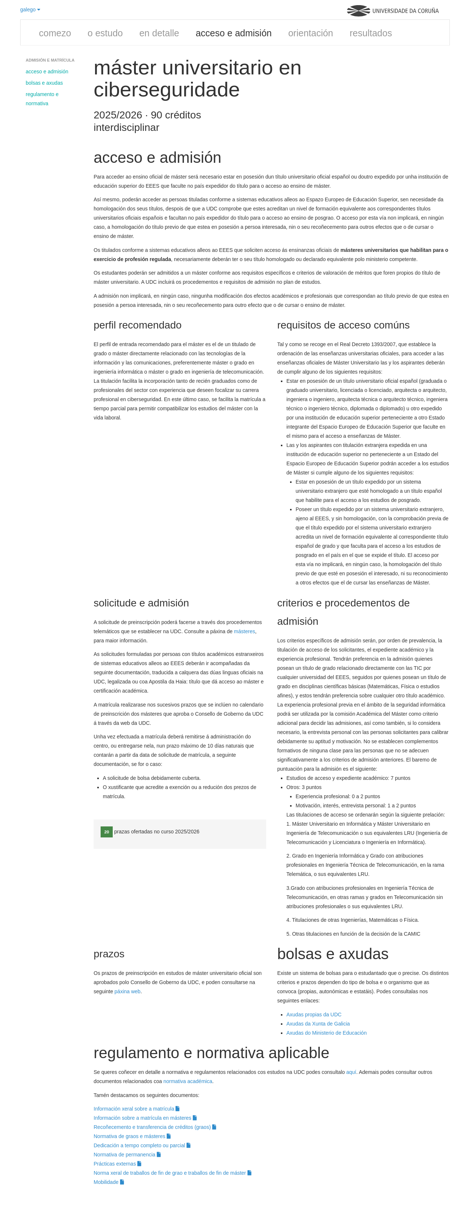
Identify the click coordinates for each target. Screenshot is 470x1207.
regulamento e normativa (42, 98)
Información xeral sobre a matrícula (137, 1109)
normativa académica (187, 1081)
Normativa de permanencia (127, 1155)
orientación (310, 33)
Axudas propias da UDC (313, 1014)
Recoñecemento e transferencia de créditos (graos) (155, 1127)
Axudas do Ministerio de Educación (327, 1033)
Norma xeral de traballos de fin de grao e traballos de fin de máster (173, 1173)
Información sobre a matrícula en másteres (145, 1118)
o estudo (105, 33)
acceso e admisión (234, 33)
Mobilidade (109, 1182)
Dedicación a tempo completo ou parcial (142, 1145)
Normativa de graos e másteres (132, 1136)
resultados (371, 33)
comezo (55, 33)
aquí (351, 1072)
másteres (244, 631)
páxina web (128, 991)
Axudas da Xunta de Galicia (318, 1024)
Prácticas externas (117, 1164)
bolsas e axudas (44, 83)
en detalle (159, 33)
